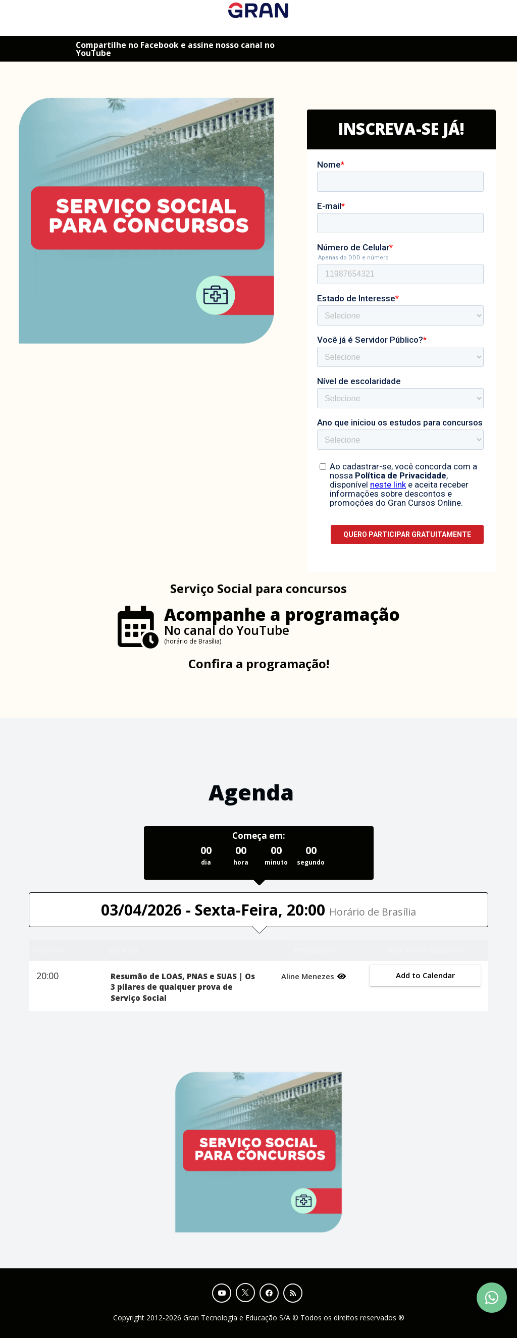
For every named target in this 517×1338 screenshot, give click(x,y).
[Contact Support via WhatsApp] (492, 1297)
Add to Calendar (424, 975)
